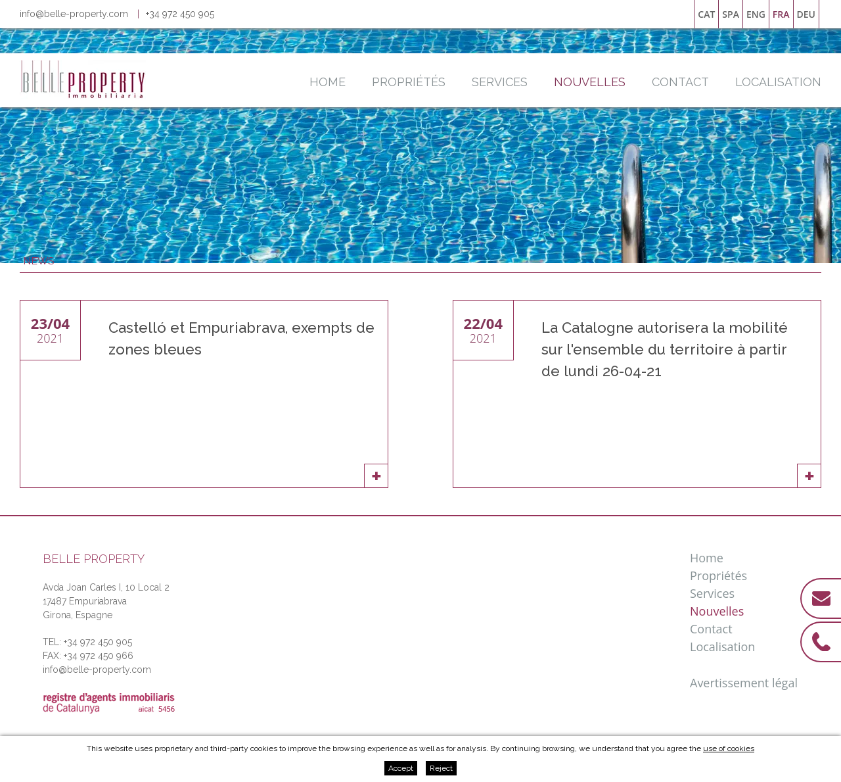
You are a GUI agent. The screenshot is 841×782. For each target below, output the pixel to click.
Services (500, 82)
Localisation (778, 82)
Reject (441, 768)
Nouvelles (589, 82)
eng (755, 14)
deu (806, 14)
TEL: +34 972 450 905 (87, 642)
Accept (400, 768)
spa (730, 14)
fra (781, 14)
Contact (680, 82)
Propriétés (408, 82)
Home (327, 82)
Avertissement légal (744, 683)
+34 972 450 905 (180, 14)
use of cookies (728, 748)
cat (706, 14)
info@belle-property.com (74, 14)
